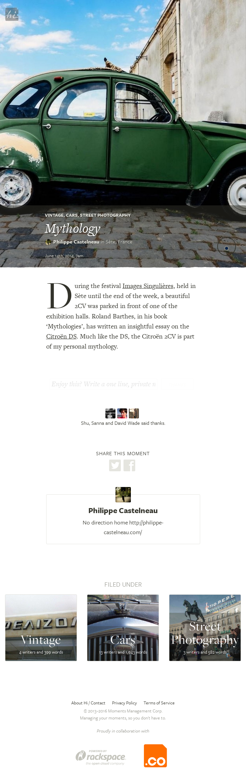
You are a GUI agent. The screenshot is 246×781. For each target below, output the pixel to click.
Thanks (177, 384)
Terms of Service (159, 702)
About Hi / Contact (88, 702)
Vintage (54, 215)
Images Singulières (147, 285)
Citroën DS (61, 336)
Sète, (119, 241)
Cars (72, 215)
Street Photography (105, 215)
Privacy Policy (124, 702)
